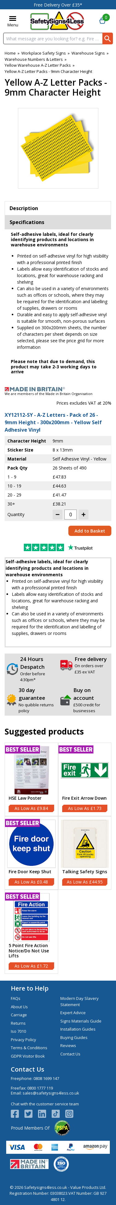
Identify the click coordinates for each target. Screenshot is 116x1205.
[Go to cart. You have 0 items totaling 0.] (102, 21)
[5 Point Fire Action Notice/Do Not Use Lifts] (31, 932)
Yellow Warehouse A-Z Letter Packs (38, 65)
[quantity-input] (70, 514)
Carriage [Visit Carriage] (19, 1015)
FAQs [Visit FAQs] (15, 998)
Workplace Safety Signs (43, 53)
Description (24, 208)
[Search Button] (107, 38)
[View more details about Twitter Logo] (31, 1114)
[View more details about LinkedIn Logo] (45, 1114)
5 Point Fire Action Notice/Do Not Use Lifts (29, 951)
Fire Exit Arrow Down (84, 798)
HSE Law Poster (25, 798)
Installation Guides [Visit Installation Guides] (78, 1029)
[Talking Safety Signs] (85, 853)
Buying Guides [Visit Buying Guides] (74, 1037)
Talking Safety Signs (84, 872)
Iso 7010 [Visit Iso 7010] (18, 1031)
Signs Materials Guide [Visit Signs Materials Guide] (80, 1021)
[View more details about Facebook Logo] (17, 1114)
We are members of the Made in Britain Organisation (48, 393)
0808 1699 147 (46, 1078)
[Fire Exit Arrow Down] (85, 779)
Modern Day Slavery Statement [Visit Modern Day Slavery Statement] (79, 1001)
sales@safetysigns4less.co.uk (51, 1093)
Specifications (27, 222)
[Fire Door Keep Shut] (31, 853)
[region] (31, 770)
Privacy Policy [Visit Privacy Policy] (23, 1039)
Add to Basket (90, 531)
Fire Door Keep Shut (30, 872)
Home (10, 53)
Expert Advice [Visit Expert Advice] (73, 1012)
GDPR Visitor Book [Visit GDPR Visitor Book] (28, 1056)
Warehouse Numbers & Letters (34, 59)
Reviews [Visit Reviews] (68, 1045)
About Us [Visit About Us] (19, 1006)
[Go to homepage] (57, 21)
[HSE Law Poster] (31, 779)
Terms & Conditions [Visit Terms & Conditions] (29, 1047)
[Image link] (58, 389)
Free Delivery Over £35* (58, 5)
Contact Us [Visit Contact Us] (70, 1054)
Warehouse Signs (88, 53)
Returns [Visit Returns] (18, 1023)
